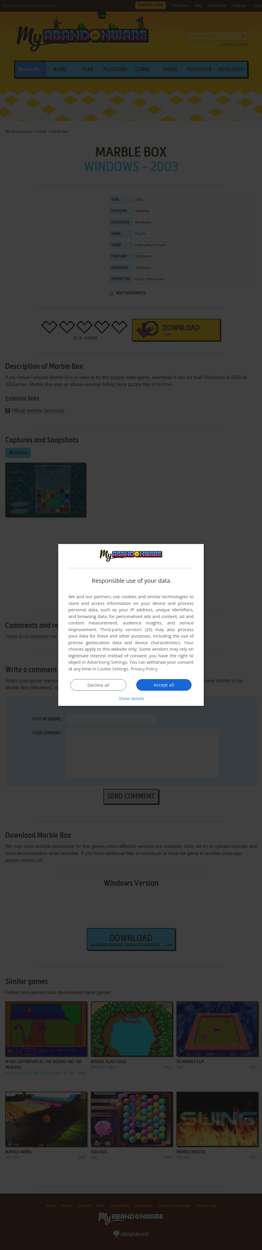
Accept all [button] (164, 685)
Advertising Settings (107, 662)
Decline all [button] (98, 685)
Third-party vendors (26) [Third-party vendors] (126, 629)
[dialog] (131, 625)
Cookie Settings (112, 669)
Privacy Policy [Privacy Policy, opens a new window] (144, 669)
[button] (131, 698)
